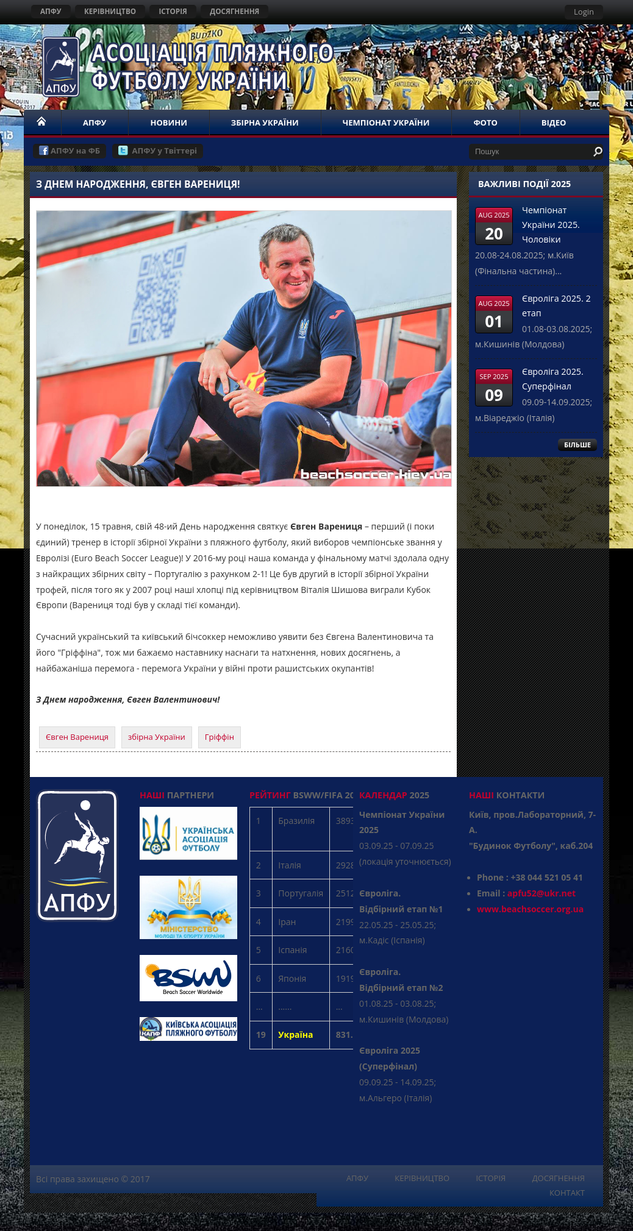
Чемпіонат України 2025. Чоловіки (551, 224)
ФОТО (485, 122)
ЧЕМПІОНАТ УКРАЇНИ (386, 122)
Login (584, 11)
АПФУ (51, 11)
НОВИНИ (168, 122)
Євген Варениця (77, 736)
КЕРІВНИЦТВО (110, 11)
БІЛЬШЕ (577, 444)
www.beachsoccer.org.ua (530, 909)
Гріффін (219, 736)
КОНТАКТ (567, 1192)
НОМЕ (42, 122)
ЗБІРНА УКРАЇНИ (265, 122)
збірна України (156, 736)
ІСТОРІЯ (173, 11)
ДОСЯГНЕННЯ (234, 11)
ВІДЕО (554, 122)
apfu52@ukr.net (541, 893)
